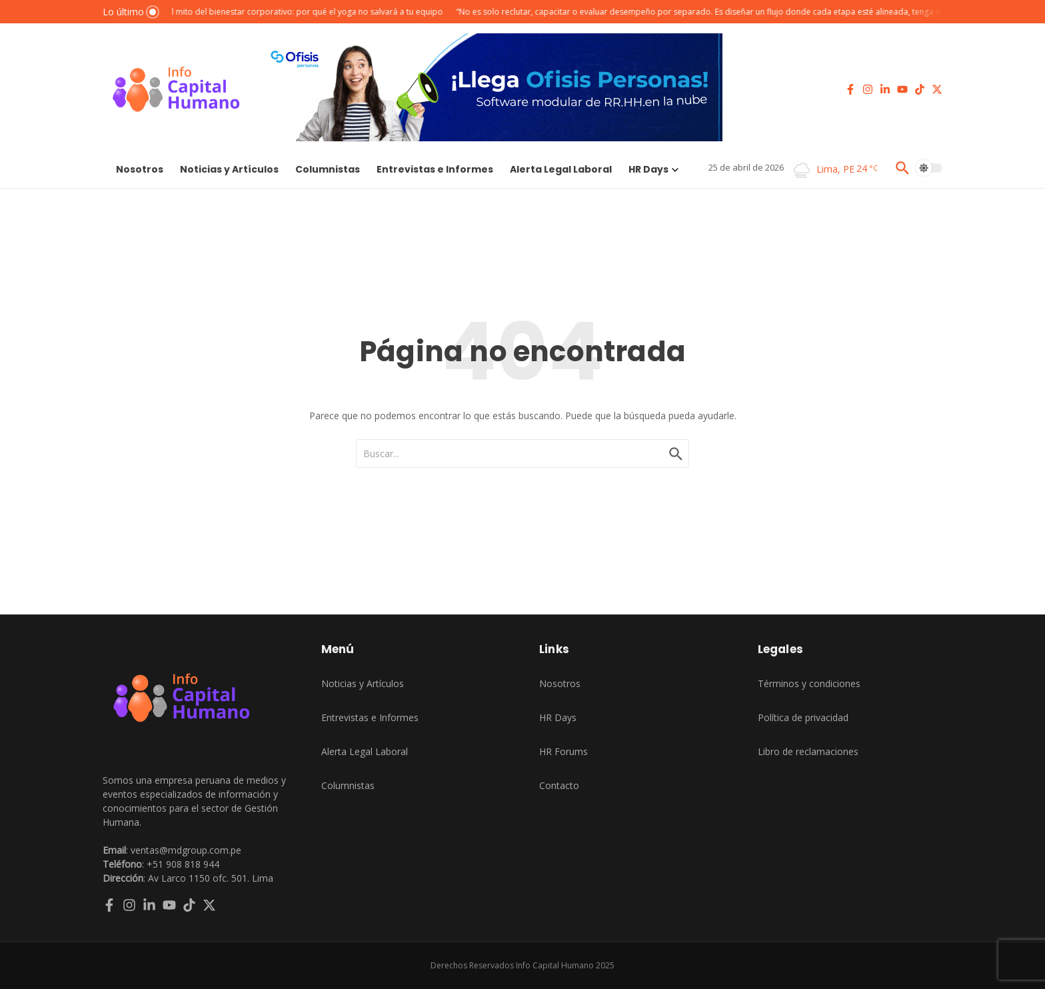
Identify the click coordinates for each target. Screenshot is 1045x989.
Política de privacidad (803, 717)
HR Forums (563, 751)
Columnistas (327, 169)
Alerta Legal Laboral (561, 169)
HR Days (653, 169)
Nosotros (139, 169)
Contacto (559, 785)
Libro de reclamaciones (808, 751)
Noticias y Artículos (229, 169)
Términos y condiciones (809, 683)
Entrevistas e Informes (435, 169)
